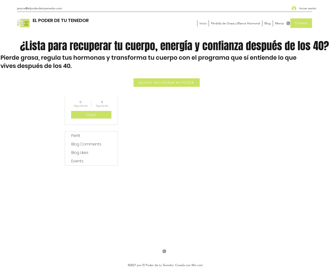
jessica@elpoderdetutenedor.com (39, 8)
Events (77, 161)
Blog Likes (79, 152)
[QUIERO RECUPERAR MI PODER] (167, 82)
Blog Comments (86, 144)
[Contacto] (301, 23)
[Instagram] (288, 23)
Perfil (75, 135)
